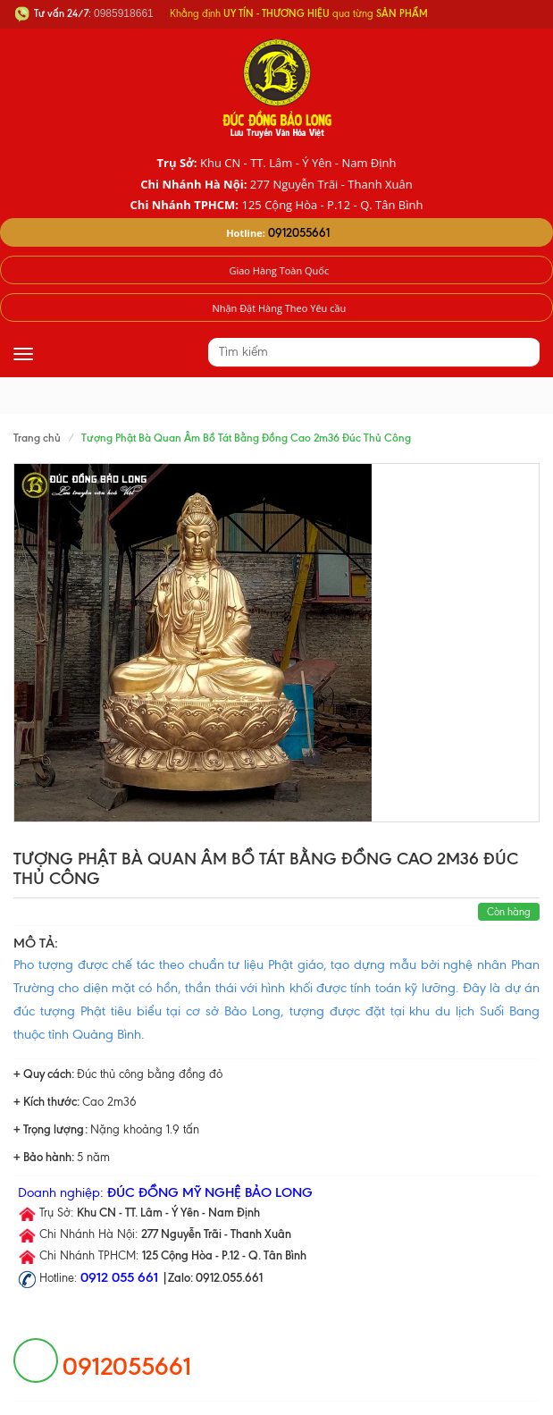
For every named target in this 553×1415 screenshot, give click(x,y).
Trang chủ (37, 437)
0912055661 (299, 232)
